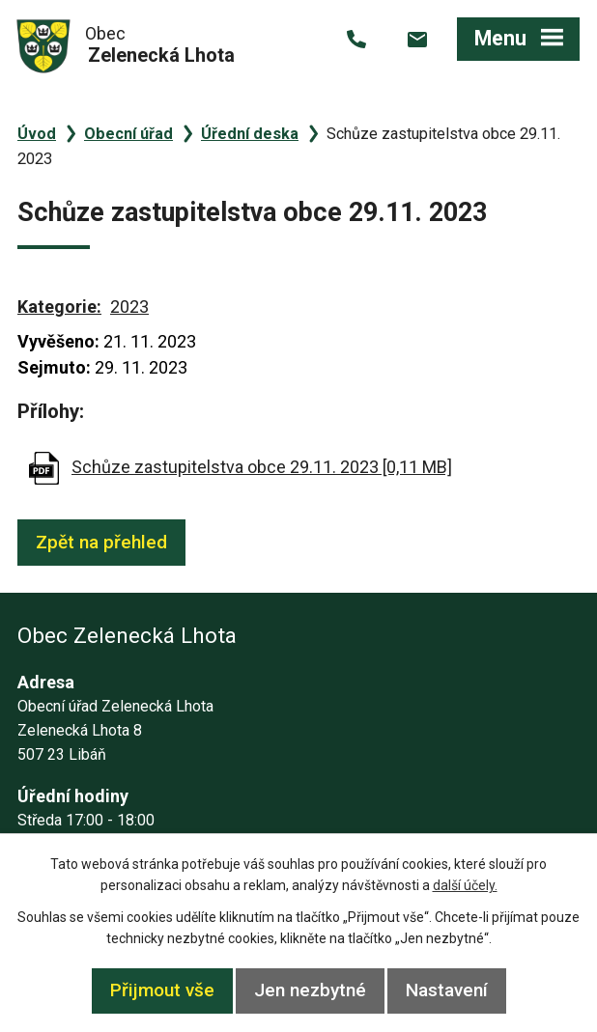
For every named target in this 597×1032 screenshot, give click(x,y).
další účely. (465, 885)
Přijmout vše (162, 990)
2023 (129, 306)
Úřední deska (249, 134)
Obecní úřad (128, 134)
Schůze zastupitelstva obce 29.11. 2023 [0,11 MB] (261, 467)
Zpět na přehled (101, 542)
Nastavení (447, 990)
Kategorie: (59, 306)
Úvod (36, 134)
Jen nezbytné (310, 990)
